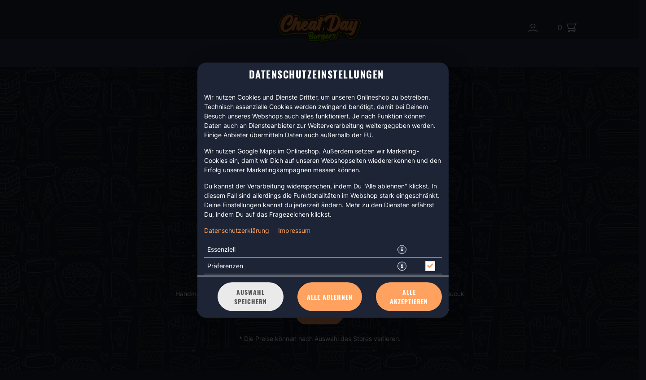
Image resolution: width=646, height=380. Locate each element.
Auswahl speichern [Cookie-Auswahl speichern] (250, 296)
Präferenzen (225, 266)
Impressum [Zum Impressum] (294, 230)
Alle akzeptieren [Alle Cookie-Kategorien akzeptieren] (409, 296)
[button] (401, 249)
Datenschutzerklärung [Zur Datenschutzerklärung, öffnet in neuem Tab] (236, 230)
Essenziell (221, 249)
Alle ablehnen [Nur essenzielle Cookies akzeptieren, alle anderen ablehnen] (330, 296)
